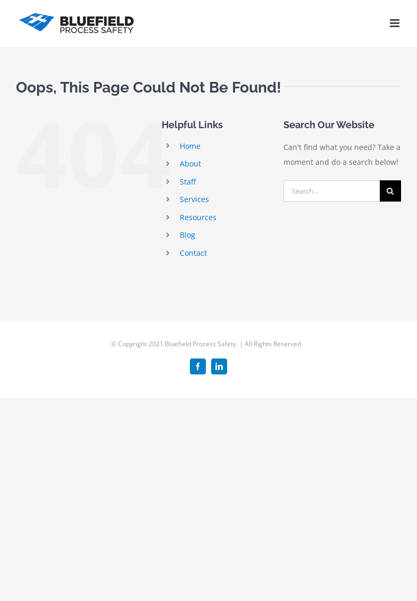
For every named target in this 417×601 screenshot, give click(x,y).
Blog (187, 235)
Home (190, 146)
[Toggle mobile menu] (395, 23)
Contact (193, 253)
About (190, 163)
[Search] (390, 191)
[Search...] (331, 191)
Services (194, 199)
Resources (198, 217)
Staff (188, 182)
